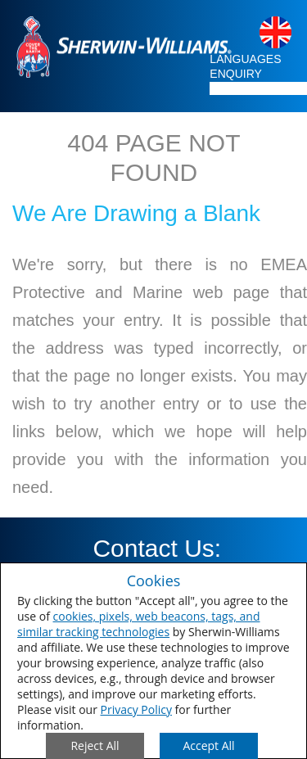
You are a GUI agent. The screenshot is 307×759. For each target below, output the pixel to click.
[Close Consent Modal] (95, 746)
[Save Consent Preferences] (209, 746)
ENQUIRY (236, 73)
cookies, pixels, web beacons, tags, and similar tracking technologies (138, 623)
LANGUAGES (245, 59)
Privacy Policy (136, 709)
